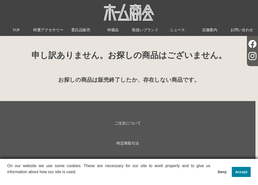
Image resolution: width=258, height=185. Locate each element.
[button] (8, 178)
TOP (16, 30)
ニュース (177, 30)
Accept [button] (241, 172)
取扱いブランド (145, 30)
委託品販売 (80, 30)
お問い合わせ (242, 30)
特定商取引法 (127, 143)
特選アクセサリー (48, 30)
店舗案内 (209, 30)
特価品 (113, 30)
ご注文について (127, 123)
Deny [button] (222, 172)
